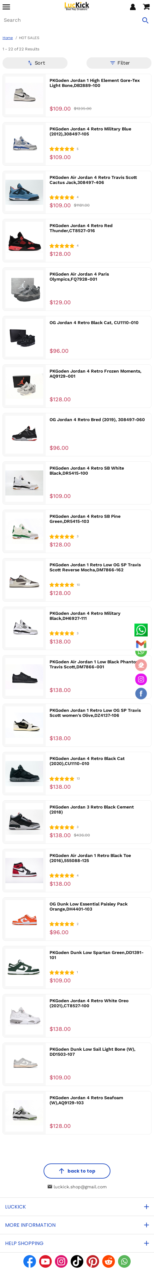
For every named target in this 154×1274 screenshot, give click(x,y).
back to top (77, 1171)
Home (8, 38)
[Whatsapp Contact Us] (141, 630)
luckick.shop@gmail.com (77, 1186)
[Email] (141, 644)
